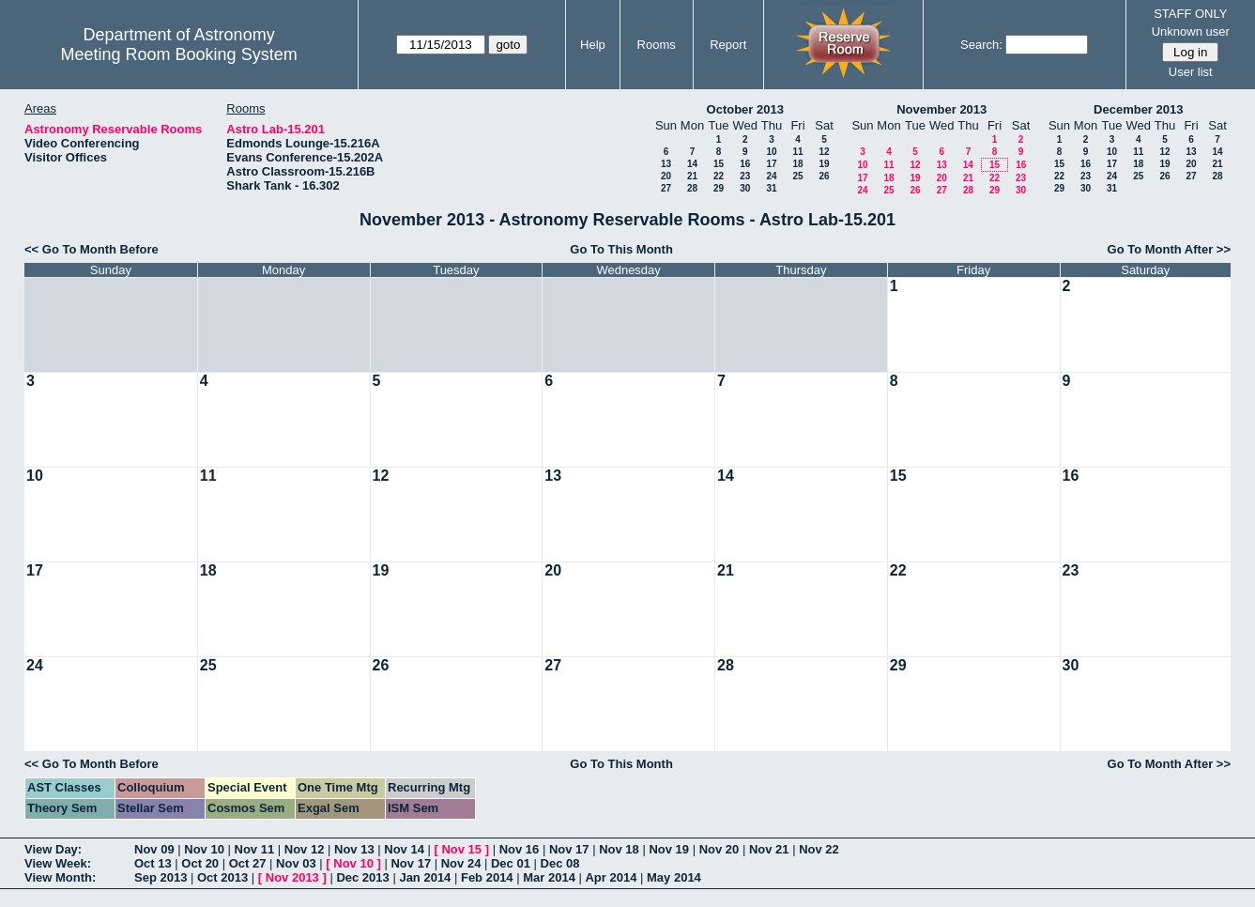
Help (592, 45)
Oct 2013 (222, 877)
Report (728, 45)
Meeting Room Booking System (179, 54)
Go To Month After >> (1169, 249)
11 (797, 151)
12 (824, 151)
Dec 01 (510, 863)
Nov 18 (619, 849)
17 (771, 164)
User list (1191, 72)
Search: (981, 45)
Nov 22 (819, 849)
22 (718, 176)
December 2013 (1138, 109)
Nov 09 (154, 849)
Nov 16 (519, 849)
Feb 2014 (487, 877)
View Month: (60, 877)
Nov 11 (255, 849)
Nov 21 (769, 849)
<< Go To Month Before (91, 249)
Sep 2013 (160, 877)
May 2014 (674, 877)
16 (745, 164)
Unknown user (1191, 31)
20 (666, 176)
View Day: (53, 849)
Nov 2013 (292, 877)
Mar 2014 (549, 877)
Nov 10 (204, 849)
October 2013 (745, 109)
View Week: (57, 863)
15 (718, 164)
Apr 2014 (610, 877)
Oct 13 (153, 863)
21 (692, 176)
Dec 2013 (362, 877)
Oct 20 (200, 863)
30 (745, 188)
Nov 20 (719, 849)
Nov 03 (296, 863)
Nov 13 (354, 849)
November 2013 (941, 109)
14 (692, 164)
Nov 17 (569, 849)
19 (824, 164)
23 (745, 176)
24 (771, 176)
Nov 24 (461, 863)
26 (824, 176)
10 (771, 151)
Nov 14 (404, 849)
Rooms (656, 45)
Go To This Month (621, 249)
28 (692, 188)
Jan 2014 (425, 877)
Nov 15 (461, 849)
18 (797, 164)
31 (771, 188)
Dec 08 (560, 863)
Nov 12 (304, 849)
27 (666, 188)
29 (718, 188)
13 (666, 164)
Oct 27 (248, 863)
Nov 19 (669, 849)
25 (797, 176)
